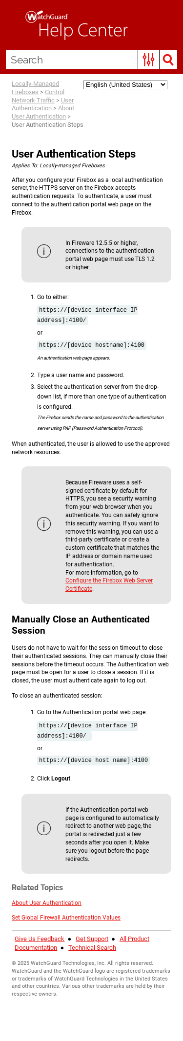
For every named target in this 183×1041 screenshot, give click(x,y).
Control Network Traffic (38, 96)
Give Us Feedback (39, 938)
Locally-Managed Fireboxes (35, 88)
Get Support (92, 938)
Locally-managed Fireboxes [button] (72, 165)
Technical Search (92, 947)
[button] (149, 59)
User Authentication (43, 104)
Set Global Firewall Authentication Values (66, 917)
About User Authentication (43, 112)
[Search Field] (91, 59)
